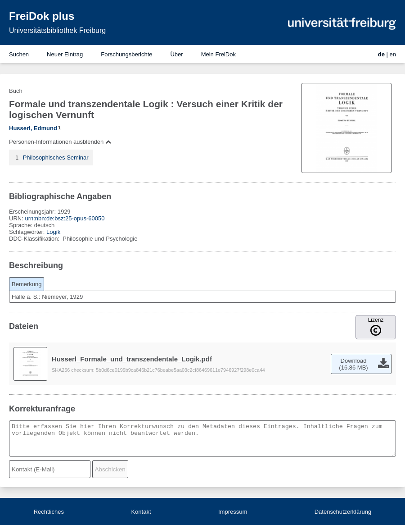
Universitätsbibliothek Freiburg (57, 30)
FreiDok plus (41, 16)
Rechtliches (49, 511)
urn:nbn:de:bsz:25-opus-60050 (64, 218)
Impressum (232, 511)
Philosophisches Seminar (56, 157)
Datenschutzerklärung (343, 511)
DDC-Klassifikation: (35, 238)
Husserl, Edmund (33, 128)
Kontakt (141, 511)
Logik (53, 231)
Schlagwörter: (27, 231)
